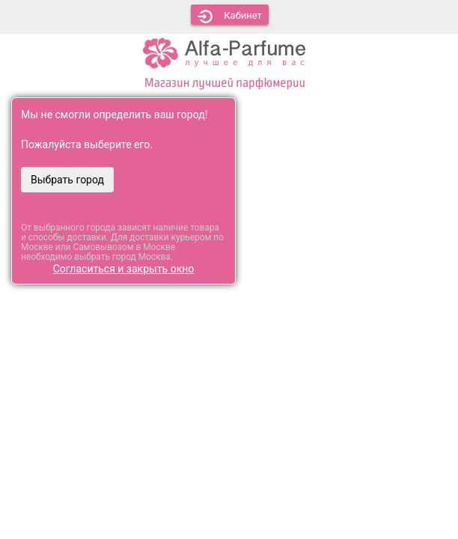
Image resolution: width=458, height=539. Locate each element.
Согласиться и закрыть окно (124, 269)
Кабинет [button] (230, 16)
